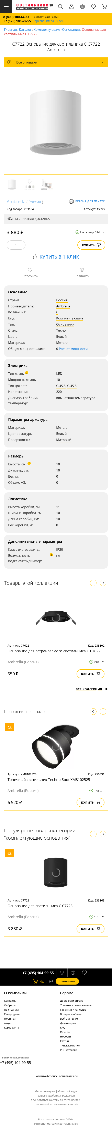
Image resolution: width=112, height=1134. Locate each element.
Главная (10, 29)
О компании (15, 992)
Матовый (63, 440)
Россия (35, 201)
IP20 (59, 549)
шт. (40, 981)
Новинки (9, 1018)
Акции (8, 1023)
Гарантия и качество (73, 1009)
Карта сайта (11, 1027)
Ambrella (16, 201)
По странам (11, 1009)
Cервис (66, 992)
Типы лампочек (70, 1045)
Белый (61, 336)
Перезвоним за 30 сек (48, 21)
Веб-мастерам (69, 1018)
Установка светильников (75, 1005)
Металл (62, 342)
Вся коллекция (92, 689)
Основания (71, 29)
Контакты (10, 1000)
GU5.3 (61, 386)
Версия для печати (87, 201)
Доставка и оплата (71, 1000)
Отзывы (65, 1032)
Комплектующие (47, 29)
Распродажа (12, 1014)
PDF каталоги (68, 1050)
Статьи (64, 1041)
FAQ (62, 1027)
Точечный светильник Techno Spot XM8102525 (49, 779)
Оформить (67, 981)
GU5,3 (72, 386)
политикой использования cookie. (57, 1104)
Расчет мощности (73, 349)
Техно (61, 330)
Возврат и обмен (70, 1014)
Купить (91, 245)
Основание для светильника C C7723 (40, 905)
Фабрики (9, 1005)
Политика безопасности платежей (56, 1076)
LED (59, 373)
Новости (65, 1036)
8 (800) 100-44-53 (16, 17)
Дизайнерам (68, 1023)
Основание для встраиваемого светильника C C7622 (54, 650)
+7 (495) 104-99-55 (17, 21)
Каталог (25, 29)
